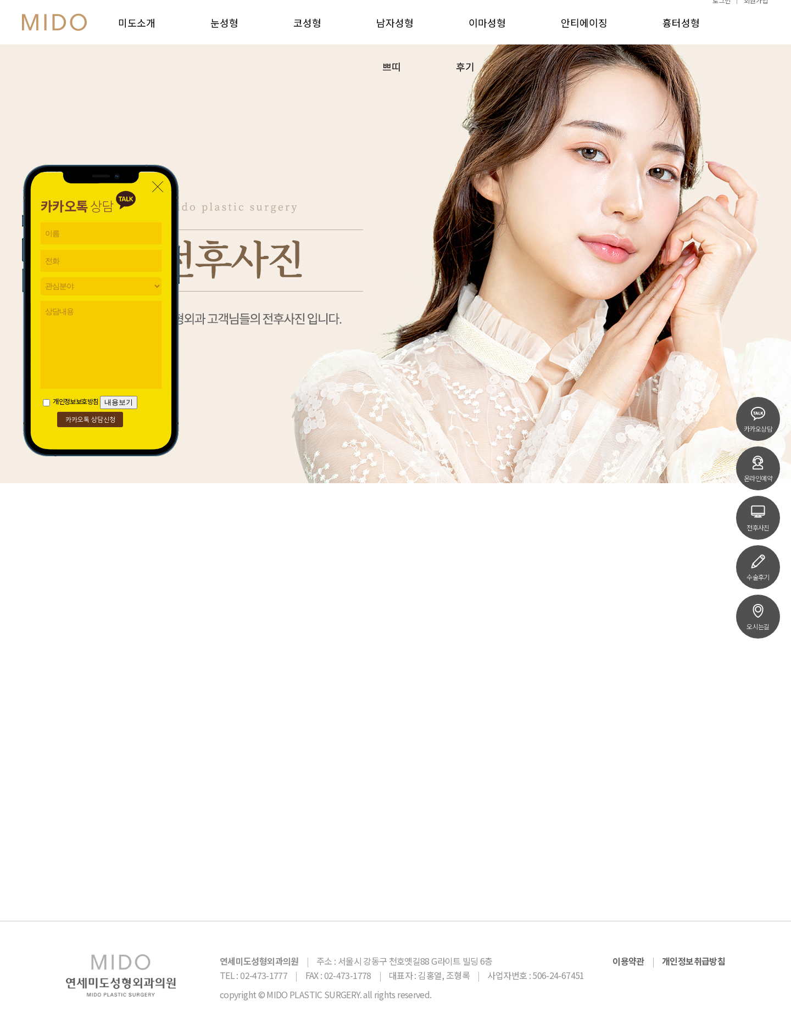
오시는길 (758, 616)
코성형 (307, 33)
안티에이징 (584, 33)
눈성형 (224, 33)
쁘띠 (391, 77)
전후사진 (758, 517)
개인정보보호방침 (70, 401)
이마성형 (487, 33)
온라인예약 (758, 468)
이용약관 (628, 960)
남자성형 (395, 33)
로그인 (721, 10)
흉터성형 (681, 33)
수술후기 (758, 567)
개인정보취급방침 (693, 960)
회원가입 (756, 10)
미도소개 (136, 33)
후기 (465, 77)
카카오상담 (758, 419)
